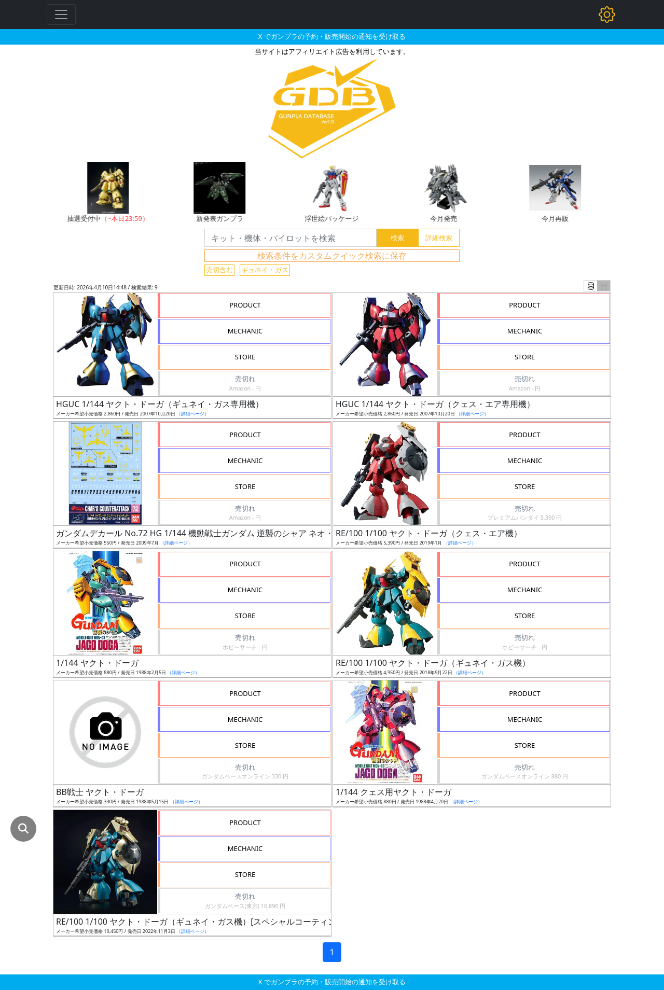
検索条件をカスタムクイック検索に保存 (332, 255)
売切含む (219, 269)
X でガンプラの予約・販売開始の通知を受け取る (332, 36)
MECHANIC (245, 331)
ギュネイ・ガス (264, 269)
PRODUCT (245, 305)
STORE (245, 356)
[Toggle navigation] (61, 14)
